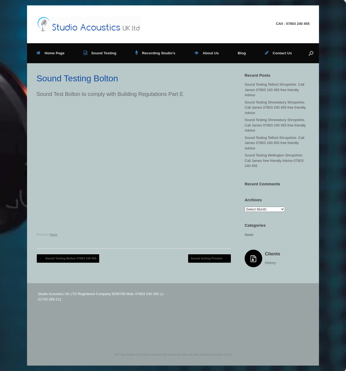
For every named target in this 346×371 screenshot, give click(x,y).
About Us (206, 53)
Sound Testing (100, 53)
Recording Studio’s (155, 53)
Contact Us (278, 53)
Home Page (50, 53)
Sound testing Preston (209, 258)
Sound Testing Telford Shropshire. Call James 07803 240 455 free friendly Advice (274, 89)
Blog (242, 53)
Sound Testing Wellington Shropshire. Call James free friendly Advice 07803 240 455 (274, 160)
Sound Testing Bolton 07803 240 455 (68, 258)
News (53, 234)
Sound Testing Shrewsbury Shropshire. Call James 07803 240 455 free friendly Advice (275, 107)
